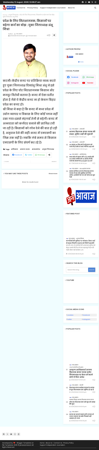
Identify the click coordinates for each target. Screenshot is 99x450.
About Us (71, 8)
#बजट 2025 (25, 149)
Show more (53, 174)
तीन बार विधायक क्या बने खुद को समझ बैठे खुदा (82, 403)
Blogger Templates (24, 443)
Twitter (29, 155)
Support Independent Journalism (53, 8)
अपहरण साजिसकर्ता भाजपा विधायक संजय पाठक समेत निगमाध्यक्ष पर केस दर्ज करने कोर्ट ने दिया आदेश (81, 373)
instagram (75, 83)
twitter (69, 319)
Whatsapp (41, 155)
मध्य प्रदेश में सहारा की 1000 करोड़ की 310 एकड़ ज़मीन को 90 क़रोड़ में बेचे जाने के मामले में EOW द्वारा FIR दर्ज (81, 159)
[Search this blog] (77, 270)
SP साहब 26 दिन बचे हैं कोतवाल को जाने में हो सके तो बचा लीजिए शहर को (81, 146)
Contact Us (58, 443)
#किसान (14, 149)
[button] (95, 8)
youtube (90, 83)
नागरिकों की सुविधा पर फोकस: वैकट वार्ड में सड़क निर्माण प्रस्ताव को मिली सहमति (80, 242)
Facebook (18, 155)
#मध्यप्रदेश (36, 149)
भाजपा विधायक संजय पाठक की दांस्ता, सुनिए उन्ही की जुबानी (82, 133)
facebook (74, 77)
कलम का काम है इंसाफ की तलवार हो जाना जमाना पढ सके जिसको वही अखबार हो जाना (81, 416)
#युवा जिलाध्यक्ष (13, 15)
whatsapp (90, 77)
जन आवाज (79, 54)
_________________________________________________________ (68, 447)
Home (5, 15)
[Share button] (49, 154)
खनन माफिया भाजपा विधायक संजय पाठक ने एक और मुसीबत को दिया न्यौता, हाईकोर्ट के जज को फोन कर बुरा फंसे (82, 174)
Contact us (21, 8)
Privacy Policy (32, 8)
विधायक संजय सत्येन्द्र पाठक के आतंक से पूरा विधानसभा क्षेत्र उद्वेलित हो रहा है (81, 389)
